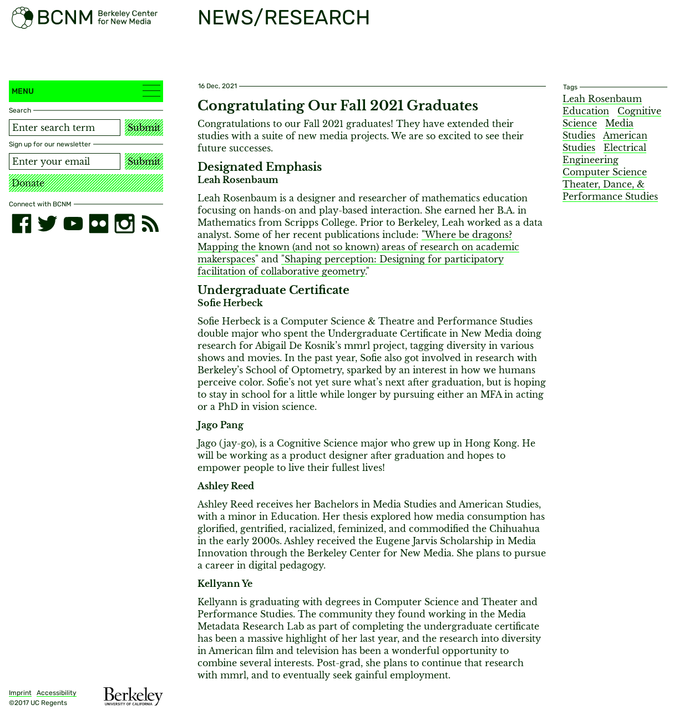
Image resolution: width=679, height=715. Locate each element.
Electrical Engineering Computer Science (605, 160)
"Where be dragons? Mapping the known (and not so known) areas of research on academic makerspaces (358, 247)
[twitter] (47, 223)
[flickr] (99, 223)
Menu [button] (86, 91)
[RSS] (150, 223)
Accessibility (57, 693)
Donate (28, 183)
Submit (144, 127)
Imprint (20, 693)
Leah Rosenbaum (602, 98)
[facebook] (21, 223)
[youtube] (73, 223)
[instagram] (124, 223)
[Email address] (64, 161)
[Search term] (64, 127)
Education (586, 110)
